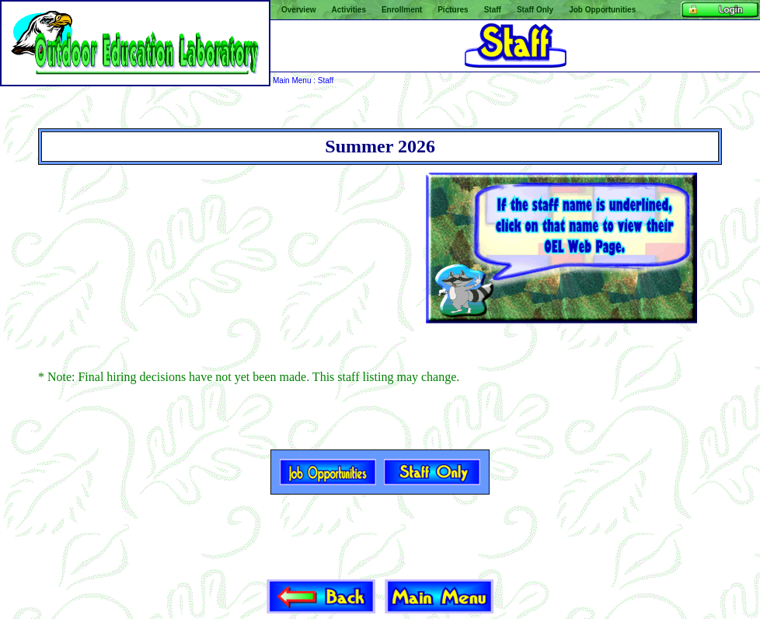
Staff (325, 80)
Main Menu (292, 80)
